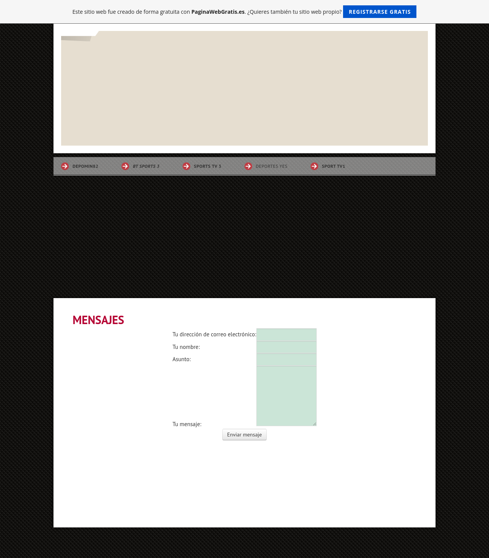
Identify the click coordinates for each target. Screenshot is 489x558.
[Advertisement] (244, 240)
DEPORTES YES (272, 166)
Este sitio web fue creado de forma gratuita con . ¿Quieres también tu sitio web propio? (245, 11)
